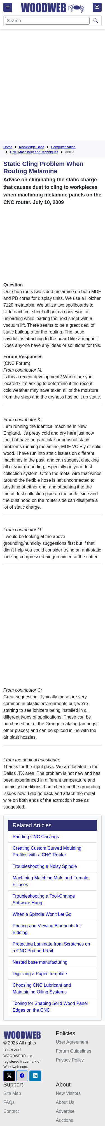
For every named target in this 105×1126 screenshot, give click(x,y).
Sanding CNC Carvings (36, 836)
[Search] (47, 21)
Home (7, 147)
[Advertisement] (52, 85)
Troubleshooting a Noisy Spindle (45, 866)
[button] (9, 1076)
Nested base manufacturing (40, 962)
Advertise (65, 1111)
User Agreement (72, 1042)
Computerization (63, 147)
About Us (65, 1102)
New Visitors (68, 1093)
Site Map (12, 1093)
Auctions (64, 1120)
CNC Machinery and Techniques (34, 152)
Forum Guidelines (73, 1051)
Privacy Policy (70, 1060)
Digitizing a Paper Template (40, 973)
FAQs (9, 1102)
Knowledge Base (31, 147)
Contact (11, 1111)
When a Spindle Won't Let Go (42, 914)
